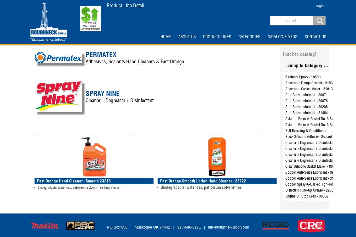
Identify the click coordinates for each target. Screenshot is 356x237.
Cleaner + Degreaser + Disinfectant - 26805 (316, 149)
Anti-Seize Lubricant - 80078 (306, 101)
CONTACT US (315, 37)
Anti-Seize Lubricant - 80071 (306, 95)
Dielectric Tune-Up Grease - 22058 (310, 190)
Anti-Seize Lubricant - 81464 (306, 113)
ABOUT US (187, 37)
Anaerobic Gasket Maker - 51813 (309, 89)
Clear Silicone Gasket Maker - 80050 (311, 167)
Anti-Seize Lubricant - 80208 (306, 107)
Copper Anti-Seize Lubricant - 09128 (312, 173)
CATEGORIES (249, 37)
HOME (165, 37)
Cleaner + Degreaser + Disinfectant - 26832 (316, 161)
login (320, 6)
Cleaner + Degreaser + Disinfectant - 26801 (316, 143)
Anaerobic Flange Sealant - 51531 (310, 83)
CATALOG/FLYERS (282, 37)
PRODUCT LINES (217, 37)
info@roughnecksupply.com (228, 227)
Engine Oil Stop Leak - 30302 (306, 196)
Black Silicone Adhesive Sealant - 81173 (314, 137)
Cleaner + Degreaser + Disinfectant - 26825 (316, 155)
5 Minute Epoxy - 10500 (303, 77)
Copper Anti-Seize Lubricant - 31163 (312, 179)
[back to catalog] (299, 54)
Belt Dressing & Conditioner (305, 131)
